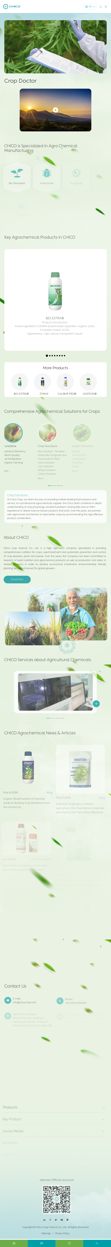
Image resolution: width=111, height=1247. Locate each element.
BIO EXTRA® (21, 392)
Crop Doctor (21, 81)
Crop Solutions (17, 492)
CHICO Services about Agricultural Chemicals (48, 661)
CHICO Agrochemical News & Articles (40, 735)
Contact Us (15, 989)
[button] (47, 354)
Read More (16, 579)
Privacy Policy (62, 1235)
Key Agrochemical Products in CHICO (40, 240)
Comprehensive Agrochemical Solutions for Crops (52, 412)
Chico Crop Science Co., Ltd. (51, 1229)
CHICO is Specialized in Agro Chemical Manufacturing (41, 150)
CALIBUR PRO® (67, 392)
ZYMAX (44, 392)
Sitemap (46, 1235)
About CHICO (14, 536)
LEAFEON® (90, 392)
